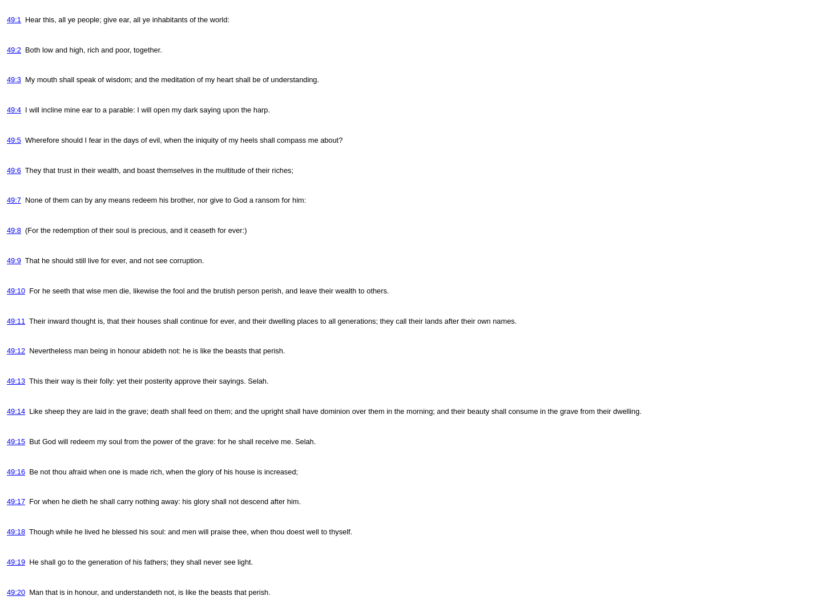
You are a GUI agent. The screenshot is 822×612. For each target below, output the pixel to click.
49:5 (14, 140)
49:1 (14, 19)
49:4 (14, 110)
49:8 (14, 230)
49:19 (16, 562)
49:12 (16, 351)
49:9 (14, 260)
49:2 (14, 50)
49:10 (16, 291)
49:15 (16, 441)
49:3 (14, 79)
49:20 (16, 592)
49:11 (16, 321)
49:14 (16, 411)
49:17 (16, 501)
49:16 (16, 472)
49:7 (14, 200)
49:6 (14, 170)
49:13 (16, 381)
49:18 (16, 532)
